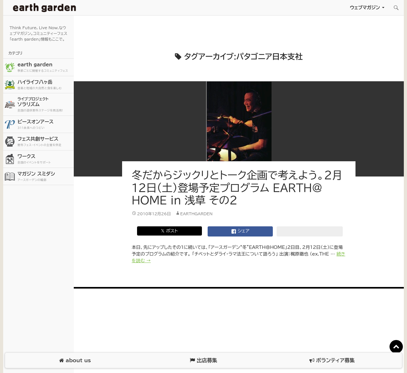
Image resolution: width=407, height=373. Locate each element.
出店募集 (203, 360)
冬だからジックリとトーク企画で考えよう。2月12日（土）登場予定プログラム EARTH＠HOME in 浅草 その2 (237, 187)
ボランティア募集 (332, 360)
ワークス (44, 159)
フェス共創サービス (44, 142)
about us (75, 360)
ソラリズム (44, 104)
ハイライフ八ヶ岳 (44, 85)
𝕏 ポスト (169, 231)
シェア (240, 231)
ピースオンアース (44, 124)
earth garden (44, 67)
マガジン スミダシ (44, 176)
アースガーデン (44, 7)
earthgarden (196, 214)
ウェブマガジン (365, 7)
